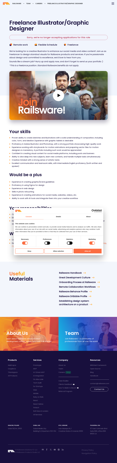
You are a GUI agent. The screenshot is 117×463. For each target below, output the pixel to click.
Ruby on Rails (38, 397)
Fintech (36, 407)
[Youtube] (55, 450)
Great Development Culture (74, 277)
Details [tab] (58, 216)
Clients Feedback (65, 384)
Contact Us (99, 389)
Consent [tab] (29, 216)
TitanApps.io (13, 372)
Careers (41, 4)
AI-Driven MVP (39, 372)
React (35, 400)
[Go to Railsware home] (8, 4)
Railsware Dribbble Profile (73, 296)
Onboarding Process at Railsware (77, 282)
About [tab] (88, 216)
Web (35, 390)
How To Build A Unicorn (67, 388)
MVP (35, 369)
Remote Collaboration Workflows (77, 286)
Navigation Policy (89, 453)
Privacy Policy (88, 450)
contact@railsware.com (99, 383)
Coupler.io (12, 369)
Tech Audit (37, 383)
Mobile (35, 393)
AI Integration (38, 376)
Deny (29, 251)
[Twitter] (51, 450)
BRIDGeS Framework (98, 365)
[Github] (43, 450)
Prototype (37, 365)
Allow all (88, 251)
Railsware (18, 4)
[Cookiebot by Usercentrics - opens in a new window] (93, 210)
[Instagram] (59, 450)
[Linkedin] (63, 450)
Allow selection (58, 251)
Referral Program (65, 391)
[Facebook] (47, 450)
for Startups (38, 386)
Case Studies (63, 381)
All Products (12, 376)
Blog (92, 372)
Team (30, 4)
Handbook (94, 376)
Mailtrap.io (12, 365)
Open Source (95, 369)
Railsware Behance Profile (73, 291)
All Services (37, 415)
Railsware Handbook (70, 272)
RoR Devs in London (40, 411)
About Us (62, 365)
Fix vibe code (38, 379)
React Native (38, 404)
